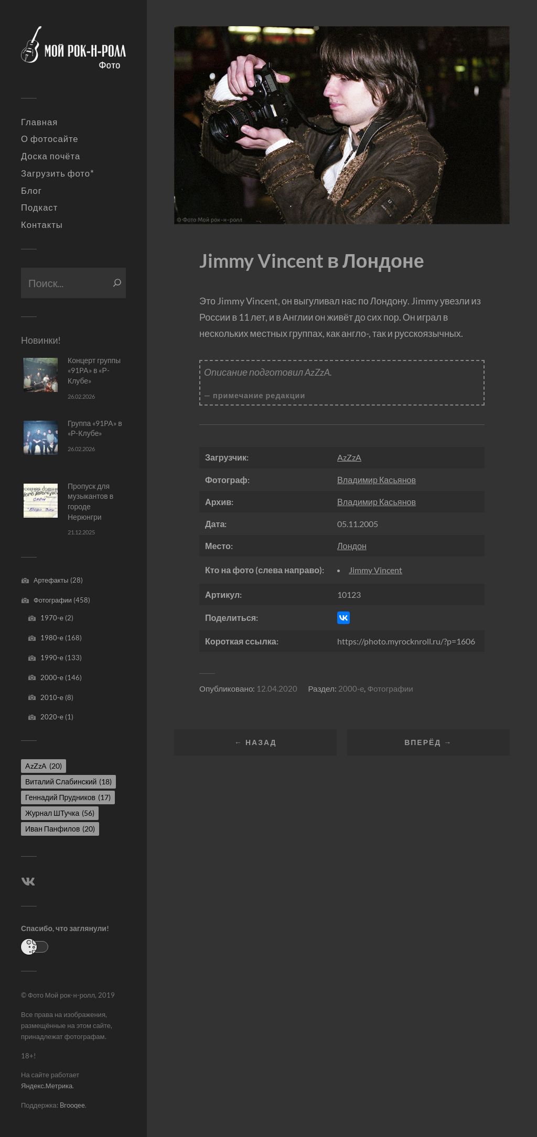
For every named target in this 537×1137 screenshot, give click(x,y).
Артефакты (51, 580)
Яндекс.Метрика (46, 1085)
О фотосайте (50, 139)
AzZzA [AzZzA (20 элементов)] (43, 765)
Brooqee (72, 1105)
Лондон (352, 546)
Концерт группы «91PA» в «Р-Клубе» (94, 370)
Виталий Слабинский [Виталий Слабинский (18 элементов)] (68, 781)
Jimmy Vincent (375, 570)
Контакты (42, 225)
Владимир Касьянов (376, 480)
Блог (31, 190)
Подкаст (39, 207)
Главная (39, 122)
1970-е (51, 618)
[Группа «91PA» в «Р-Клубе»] (40, 437)
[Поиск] (117, 283)
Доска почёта (50, 156)
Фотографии (53, 600)
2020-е (51, 717)
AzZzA (349, 457)
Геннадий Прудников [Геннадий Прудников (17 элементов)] (68, 797)
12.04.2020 (276, 688)
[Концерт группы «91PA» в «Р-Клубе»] (40, 375)
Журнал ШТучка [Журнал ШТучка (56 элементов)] (59, 812)
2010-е (51, 697)
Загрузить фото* (57, 173)
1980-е (51, 637)
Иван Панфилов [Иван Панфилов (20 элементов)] (60, 828)
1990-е (51, 657)
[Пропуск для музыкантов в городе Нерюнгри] (40, 500)
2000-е (51, 677)
